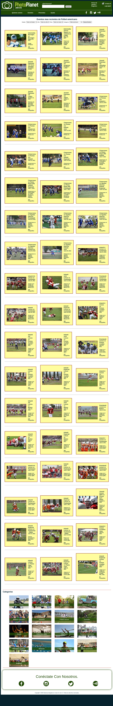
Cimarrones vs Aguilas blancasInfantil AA (32, 247)
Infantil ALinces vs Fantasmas (103, 439)
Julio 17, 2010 (101, 566)
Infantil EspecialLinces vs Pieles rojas (67, 563)
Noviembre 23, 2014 (102, 36)
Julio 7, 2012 (102, 156)
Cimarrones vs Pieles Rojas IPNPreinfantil (67, 185)
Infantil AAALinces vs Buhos (66, 404)
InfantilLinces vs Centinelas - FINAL (67, 531)
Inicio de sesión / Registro (94, 4)
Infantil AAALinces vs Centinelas (67, 277)
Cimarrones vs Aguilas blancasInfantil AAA (67, 246)
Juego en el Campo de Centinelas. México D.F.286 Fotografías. (67, 319)
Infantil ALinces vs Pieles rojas (102, 528)
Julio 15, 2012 (102, 102)
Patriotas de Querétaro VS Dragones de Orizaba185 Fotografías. (67, 75)
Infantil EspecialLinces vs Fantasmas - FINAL (31, 529)
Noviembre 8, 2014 (31, 68)
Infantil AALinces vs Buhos (30, 404)
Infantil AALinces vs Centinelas (31, 277)
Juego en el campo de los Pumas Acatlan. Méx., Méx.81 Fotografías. (102, 574)
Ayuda (53, 13)
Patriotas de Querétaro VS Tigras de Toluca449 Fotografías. (67, 107)
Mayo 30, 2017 (66, 37)
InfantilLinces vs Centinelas (31, 309)
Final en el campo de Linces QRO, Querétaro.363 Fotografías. (102, 509)
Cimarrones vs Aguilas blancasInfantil (67, 215)
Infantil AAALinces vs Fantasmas (67, 466)
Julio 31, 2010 (31, 533)
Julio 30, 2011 (102, 280)
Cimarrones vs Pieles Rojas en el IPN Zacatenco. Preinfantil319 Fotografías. (67, 196)
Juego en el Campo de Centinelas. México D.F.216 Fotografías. (31, 287)
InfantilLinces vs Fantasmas (31, 501)
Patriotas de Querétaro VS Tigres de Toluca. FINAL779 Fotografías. (102, 44)
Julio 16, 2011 (101, 346)
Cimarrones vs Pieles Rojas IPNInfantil (103, 153)
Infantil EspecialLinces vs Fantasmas (67, 500)
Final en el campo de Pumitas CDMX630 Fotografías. (67, 44)
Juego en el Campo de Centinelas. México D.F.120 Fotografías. (102, 259)
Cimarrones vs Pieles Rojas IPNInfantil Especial (32, 184)
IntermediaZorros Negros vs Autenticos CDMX (67, 32)
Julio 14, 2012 (102, 130)
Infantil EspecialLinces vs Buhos (66, 436)
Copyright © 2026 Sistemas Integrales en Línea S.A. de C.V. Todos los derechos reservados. (57, 692)
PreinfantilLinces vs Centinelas (103, 277)
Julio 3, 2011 (102, 442)
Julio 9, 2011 (102, 410)
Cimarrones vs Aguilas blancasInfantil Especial (103, 185)
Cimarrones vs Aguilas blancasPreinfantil (32, 215)
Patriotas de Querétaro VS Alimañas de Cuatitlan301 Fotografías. (102, 75)
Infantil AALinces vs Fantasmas (31, 467)
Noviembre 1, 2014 (66, 67)
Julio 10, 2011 (101, 378)
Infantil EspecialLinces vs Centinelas (67, 308)
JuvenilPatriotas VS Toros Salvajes (31, 64)
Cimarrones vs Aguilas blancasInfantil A (103, 215)
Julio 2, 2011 (102, 470)
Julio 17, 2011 (101, 312)
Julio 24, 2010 (66, 568)
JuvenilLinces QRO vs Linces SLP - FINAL (102, 495)
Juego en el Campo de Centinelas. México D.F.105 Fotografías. (102, 287)
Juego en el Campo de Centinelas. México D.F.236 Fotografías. (67, 287)
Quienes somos (17, 13)
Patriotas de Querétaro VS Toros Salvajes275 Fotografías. (31, 76)
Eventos (30, 13)
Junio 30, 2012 (103, 189)
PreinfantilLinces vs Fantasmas (103, 467)
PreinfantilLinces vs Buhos (102, 407)
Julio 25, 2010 (101, 533)
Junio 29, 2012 (67, 251)
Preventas (42, 13)
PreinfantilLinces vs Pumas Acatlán (102, 341)
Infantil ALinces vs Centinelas (103, 249)
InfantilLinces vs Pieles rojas (31, 563)
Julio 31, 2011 (102, 252)
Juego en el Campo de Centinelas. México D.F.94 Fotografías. (31, 319)
